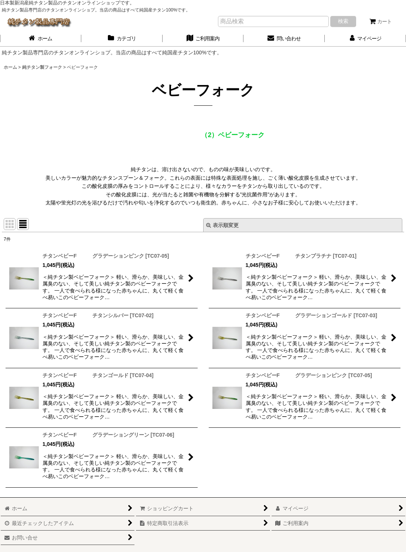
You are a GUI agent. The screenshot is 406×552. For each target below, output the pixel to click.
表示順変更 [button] (222, 225)
